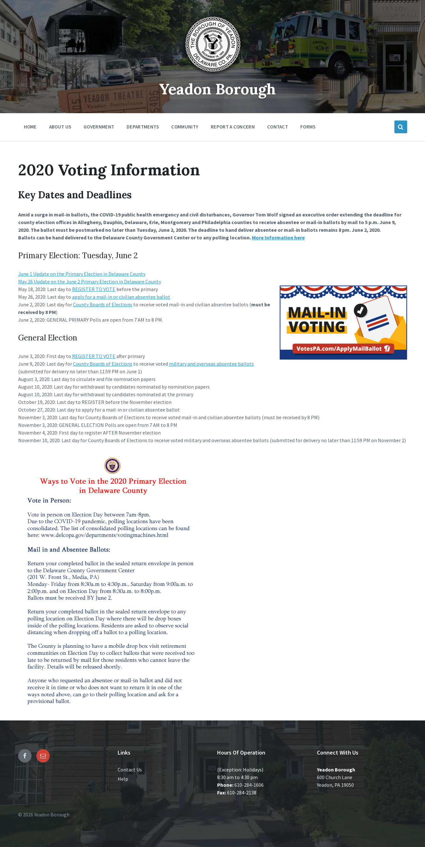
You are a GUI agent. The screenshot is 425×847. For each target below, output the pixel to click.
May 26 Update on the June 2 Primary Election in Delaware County (89, 281)
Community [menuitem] (184, 127)
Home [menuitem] (30, 127)
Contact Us (130, 769)
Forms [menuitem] (308, 127)
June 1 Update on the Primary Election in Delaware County (81, 274)
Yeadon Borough (217, 89)
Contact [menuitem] (277, 127)
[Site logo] (213, 74)
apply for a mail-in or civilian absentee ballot (121, 297)
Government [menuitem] (99, 127)
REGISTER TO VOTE (93, 289)
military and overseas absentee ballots (211, 364)
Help (123, 779)
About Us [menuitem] (60, 127)
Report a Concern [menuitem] (233, 127)
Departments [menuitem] (143, 127)
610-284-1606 (249, 785)
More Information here (278, 237)
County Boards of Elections (102, 304)
